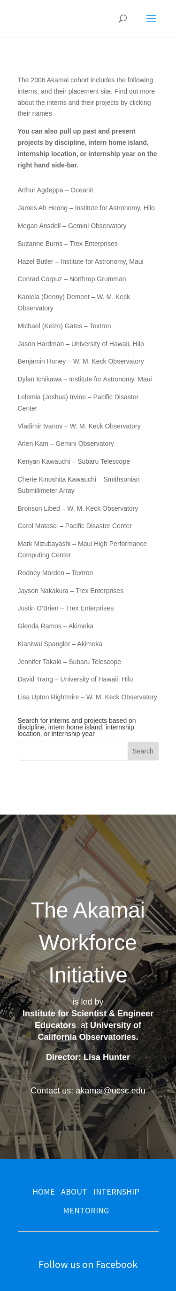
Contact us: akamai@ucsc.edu (88, 1090)
